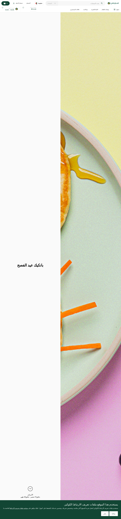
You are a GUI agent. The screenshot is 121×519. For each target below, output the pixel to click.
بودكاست (85, 9)
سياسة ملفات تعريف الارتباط (19, 508)
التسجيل (28, 3)
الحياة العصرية (94, 9)
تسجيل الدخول (18, 3)
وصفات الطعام (105, 9)
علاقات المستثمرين (74, 9)
